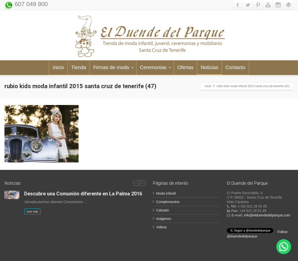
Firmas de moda (113, 67)
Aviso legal (236, 255)
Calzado (162, 210)
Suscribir (134, 234)
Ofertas (185, 67)
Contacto (235, 67)
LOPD (255, 255)
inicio (58, 67)
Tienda (78, 67)
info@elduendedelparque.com (267, 215)
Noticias (209, 67)
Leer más (32, 211)
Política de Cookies (280, 255)
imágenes (163, 219)
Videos (161, 227)
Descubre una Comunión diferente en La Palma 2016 (83, 194)
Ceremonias (155, 67)
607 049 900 (30, 4)
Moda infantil (166, 193)
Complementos (167, 202)
